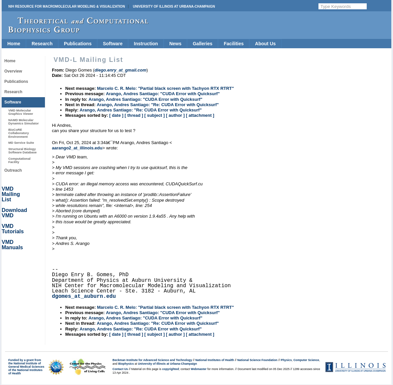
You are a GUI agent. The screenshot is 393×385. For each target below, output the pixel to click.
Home (13, 43)
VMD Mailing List (11, 194)
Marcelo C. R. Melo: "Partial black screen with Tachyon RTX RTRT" (165, 88)
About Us (265, 43)
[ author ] (175, 115)
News (175, 43)
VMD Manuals (12, 244)
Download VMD (14, 212)
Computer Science (306, 360)
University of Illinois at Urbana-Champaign (174, 6)
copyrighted (170, 369)
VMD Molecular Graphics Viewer (20, 111)
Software (112, 43)
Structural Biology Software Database (22, 150)
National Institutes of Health (214, 360)
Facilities (234, 43)
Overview (13, 71)
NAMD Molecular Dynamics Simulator (23, 121)
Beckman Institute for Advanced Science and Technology (152, 360)
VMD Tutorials (13, 228)
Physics (286, 360)
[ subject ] (154, 115)
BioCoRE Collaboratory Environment (18, 133)
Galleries (202, 43)
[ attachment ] (200, 115)
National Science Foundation (257, 360)
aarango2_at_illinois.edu (77, 147)
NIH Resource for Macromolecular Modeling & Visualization (66, 6)
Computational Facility (19, 160)
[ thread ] (133, 115)
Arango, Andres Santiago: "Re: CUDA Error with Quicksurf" (158, 104)
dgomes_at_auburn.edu (84, 296)
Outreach (13, 170)
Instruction (146, 43)
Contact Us (120, 369)
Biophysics (126, 363)
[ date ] (116, 115)
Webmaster (198, 369)
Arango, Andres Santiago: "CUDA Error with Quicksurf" (163, 93)
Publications (78, 43)
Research (42, 43)
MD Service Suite (21, 142)
